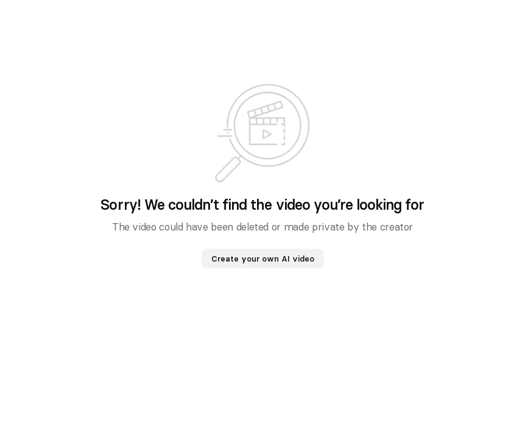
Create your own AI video (262, 258)
